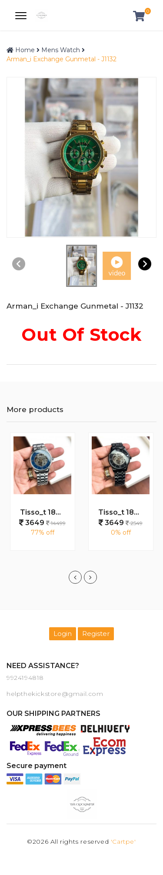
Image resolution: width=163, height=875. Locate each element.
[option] (42, 496)
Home (21, 50)
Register (96, 633)
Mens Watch (60, 50)
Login (62, 633)
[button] (144, 263)
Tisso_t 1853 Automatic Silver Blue (45, 512)
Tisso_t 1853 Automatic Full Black (124, 512)
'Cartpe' (123, 841)
